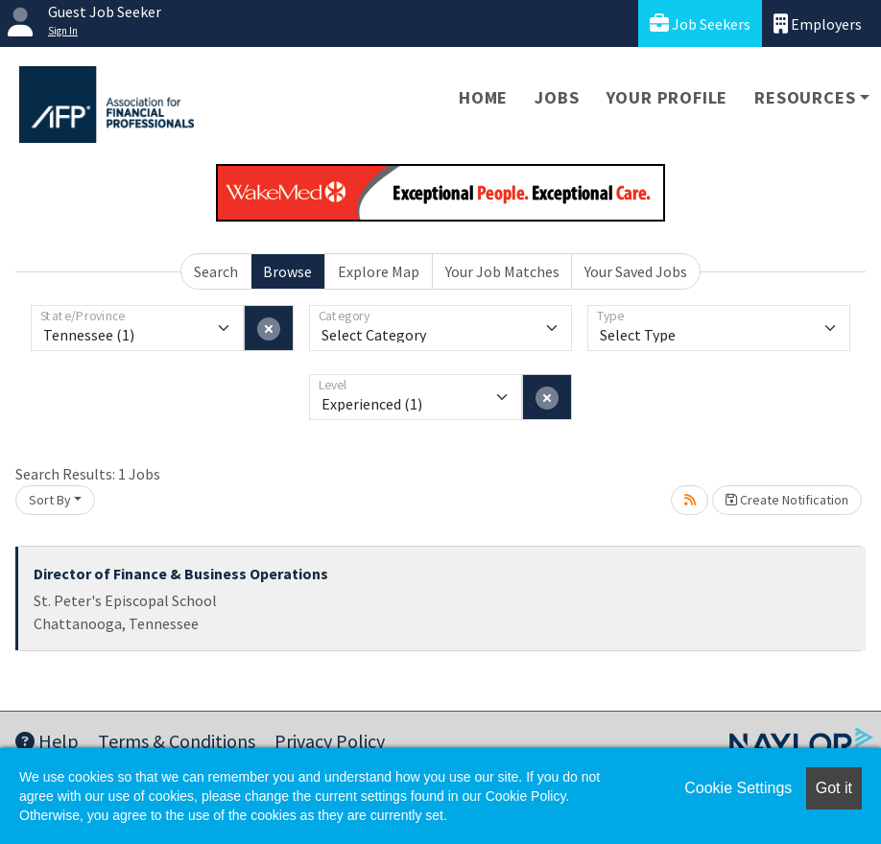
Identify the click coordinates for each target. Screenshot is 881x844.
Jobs (557, 97)
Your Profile (667, 97)
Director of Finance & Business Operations (181, 573)
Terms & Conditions (176, 741)
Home (483, 97)
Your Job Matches (502, 271)
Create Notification (787, 499)
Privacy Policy (329, 741)
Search (216, 271)
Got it (834, 788)
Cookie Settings (738, 788)
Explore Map (378, 271)
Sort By (50, 499)
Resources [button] (804, 97)
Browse (287, 271)
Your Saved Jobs (635, 271)
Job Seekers (700, 23)
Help (47, 741)
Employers (818, 23)
